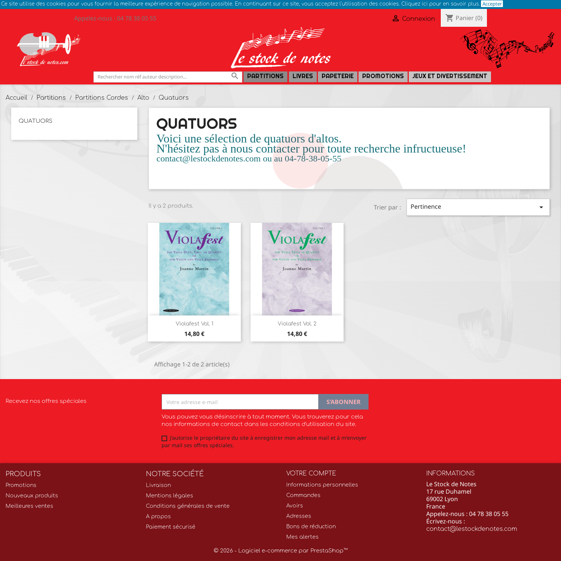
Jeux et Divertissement (449, 76)
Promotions (383, 76)
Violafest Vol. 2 (297, 324)
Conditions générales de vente (188, 506)
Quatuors (35, 121)
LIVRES (303, 76)
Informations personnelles (322, 485)
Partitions (265, 76)
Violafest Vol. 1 (194, 324)
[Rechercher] (167, 76)
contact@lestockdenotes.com (471, 529)
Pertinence (478, 207)
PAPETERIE (338, 76)
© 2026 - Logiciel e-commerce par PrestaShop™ (281, 551)
